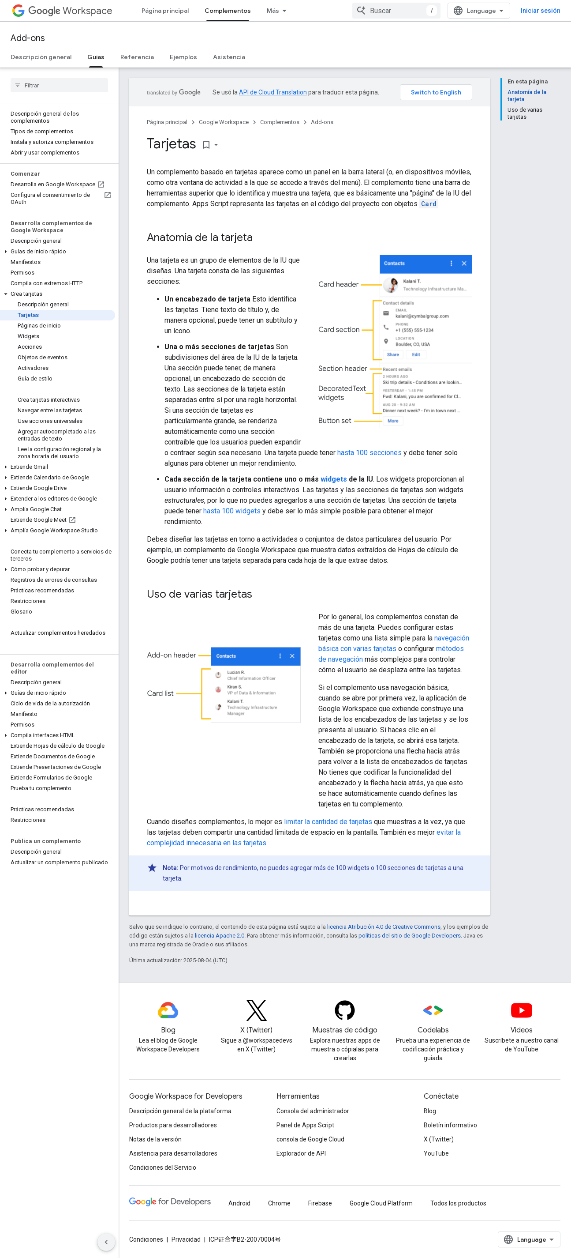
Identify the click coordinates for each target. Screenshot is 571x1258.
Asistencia (229, 57)
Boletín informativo (450, 1125)
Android (239, 1203)
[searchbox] (59, 85)
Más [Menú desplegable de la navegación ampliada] (273, 11)
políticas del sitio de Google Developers (409, 935)
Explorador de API (301, 1153)
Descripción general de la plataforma (180, 1111)
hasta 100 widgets (232, 511)
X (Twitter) (439, 1139)
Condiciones (146, 1239)
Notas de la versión (155, 1139)
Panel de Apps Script (305, 1125)
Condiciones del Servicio (162, 1167)
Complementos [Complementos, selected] (228, 11)
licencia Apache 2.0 (219, 935)
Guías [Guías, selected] (95, 57)
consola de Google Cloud (310, 1139)
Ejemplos (183, 57)
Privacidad (186, 1239)
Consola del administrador (312, 1111)
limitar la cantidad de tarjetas (328, 821)
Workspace (70, 11)
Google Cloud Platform (381, 1203)
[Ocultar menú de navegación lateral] (106, 1242)
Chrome (279, 1203)
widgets (334, 479)
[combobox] (396, 11)
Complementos (279, 122)
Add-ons (28, 38)
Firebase (320, 1203)
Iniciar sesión (540, 10)
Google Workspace (224, 122)
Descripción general (41, 57)
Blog (430, 1111)
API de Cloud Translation (273, 92)
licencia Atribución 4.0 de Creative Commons (383, 926)
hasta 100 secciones (369, 452)
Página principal (165, 11)
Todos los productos (458, 1203)
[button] (57, 251)
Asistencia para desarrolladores (173, 1153)
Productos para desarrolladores (173, 1125)
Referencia (137, 57)
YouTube (436, 1153)
